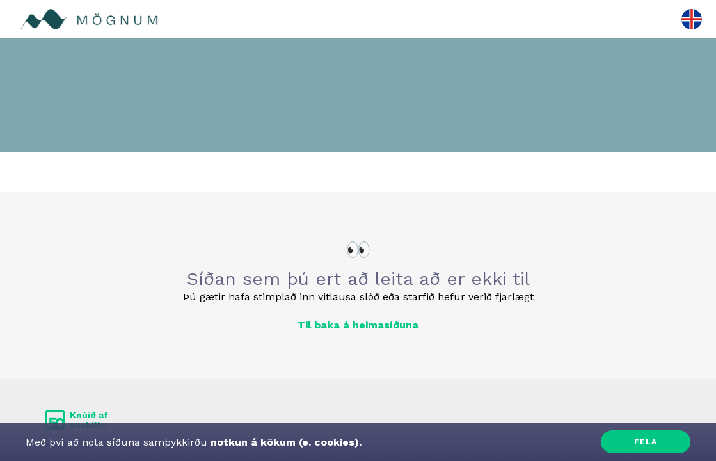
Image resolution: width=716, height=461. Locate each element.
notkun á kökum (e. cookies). (284, 442)
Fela (645, 441)
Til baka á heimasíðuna (358, 325)
